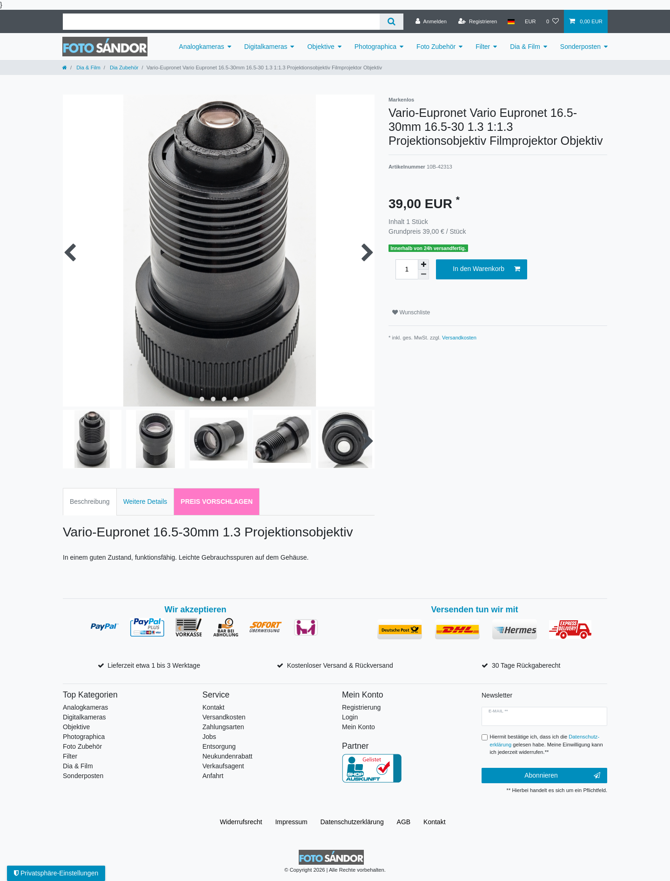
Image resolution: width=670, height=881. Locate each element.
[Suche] (391, 22)
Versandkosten (459, 337)
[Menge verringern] (423, 274)
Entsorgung (219, 746)
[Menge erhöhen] (423, 264)
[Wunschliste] (552, 21)
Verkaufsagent (223, 766)
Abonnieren (562, 776)
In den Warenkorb (486, 269)
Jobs (209, 736)
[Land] (510, 21)
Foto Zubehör (436, 46)
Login (350, 717)
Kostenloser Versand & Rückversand (340, 665)
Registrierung (361, 707)
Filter (483, 46)
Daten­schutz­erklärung (352, 822)
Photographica (375, 46)
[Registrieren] (477, 21)
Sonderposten (580, 46)
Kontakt (213, 707)
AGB (404, 822)
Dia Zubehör (123, 67)
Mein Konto (358, 727)
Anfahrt (212, 775)
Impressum (291, 822)
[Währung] (530, 21)
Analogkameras (201, 46)
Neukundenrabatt (227, 756)
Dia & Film (525, 46)
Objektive (320, 46)
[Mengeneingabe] (406, 269)
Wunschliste (411, 312)
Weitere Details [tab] (145, 501)
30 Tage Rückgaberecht (526, 665)
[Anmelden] (431, 21)
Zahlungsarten (223, 727)
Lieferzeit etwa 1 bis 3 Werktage (153, 665)
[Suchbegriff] (221, 22)
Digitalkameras (266, 46)
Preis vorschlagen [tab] (217, 501)
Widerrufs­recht (241, 822)
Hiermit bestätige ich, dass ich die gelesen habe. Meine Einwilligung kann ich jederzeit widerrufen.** (546, 744)
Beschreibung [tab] (90, 501)
